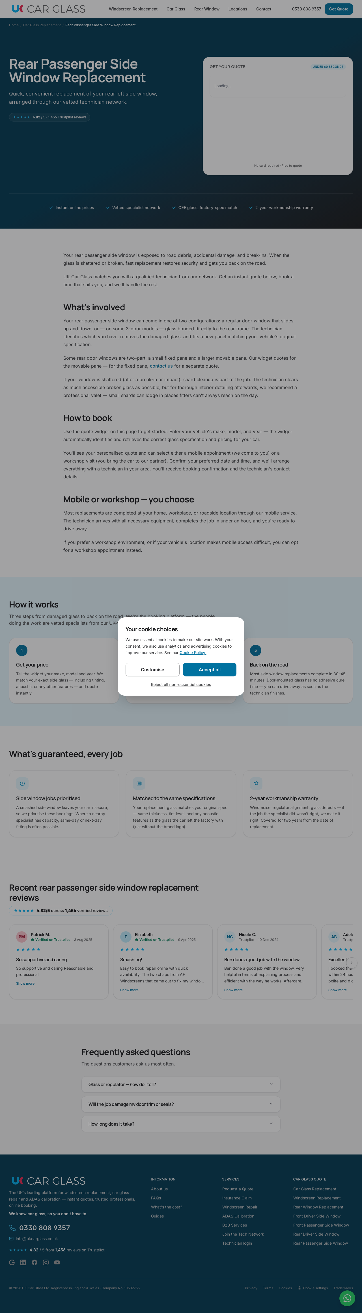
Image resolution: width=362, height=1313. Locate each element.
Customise (152, 669)
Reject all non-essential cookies (181, 684)
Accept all (210, 669)
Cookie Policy (193, 652)
